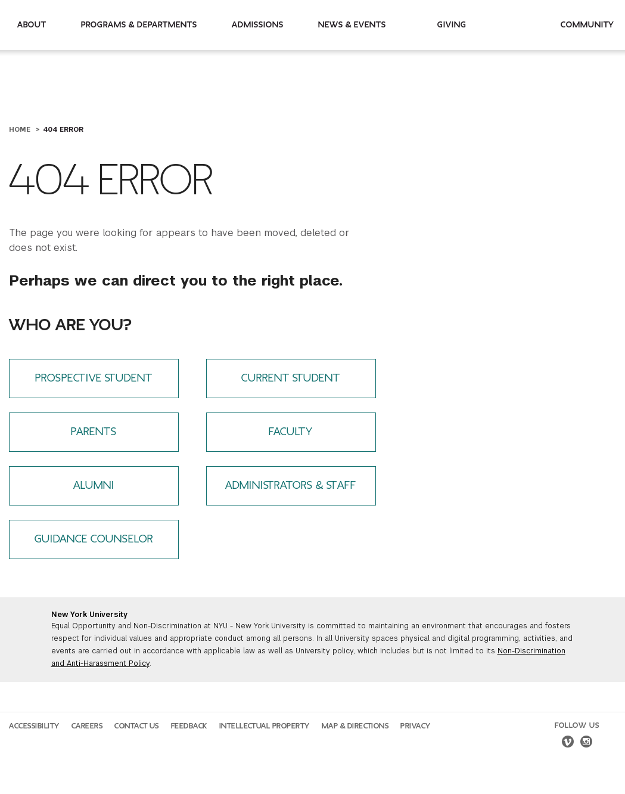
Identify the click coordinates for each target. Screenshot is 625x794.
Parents (94, 432)
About (31, 24)
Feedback (189, 726)
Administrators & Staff (290, 485)
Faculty (291, 432)
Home (21, 129)
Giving (452, 24)
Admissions (258, 24)
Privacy (415, 726)
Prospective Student (94, 378)
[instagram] (586, 743)
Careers (87, 726)
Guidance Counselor (94, 539)
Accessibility (34, 726)
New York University (89, 614)
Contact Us (136, 726)
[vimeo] (568, 743)
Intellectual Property (264, 726)
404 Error (63, 129)
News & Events (352, 24)
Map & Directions (355, 726)
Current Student (290, 378)
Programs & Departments (139, 24)
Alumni (93, 485)
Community (587, 24)
